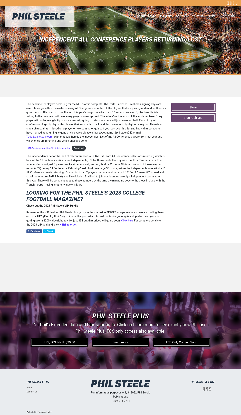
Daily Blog (183, 16)
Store (152, 16)
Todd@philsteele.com (39, 136)
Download (79, 148)
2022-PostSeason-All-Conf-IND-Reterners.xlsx (48, 148)
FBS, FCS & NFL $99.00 (59, 342)
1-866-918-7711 (120, 400)
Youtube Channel (204, 16)
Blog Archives (193, 117)
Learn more (120, 342)
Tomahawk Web (44, 412)
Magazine (165, 16)
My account (226, 16)
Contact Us (32, 391)
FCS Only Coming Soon (181, 342)
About (141, 16)
